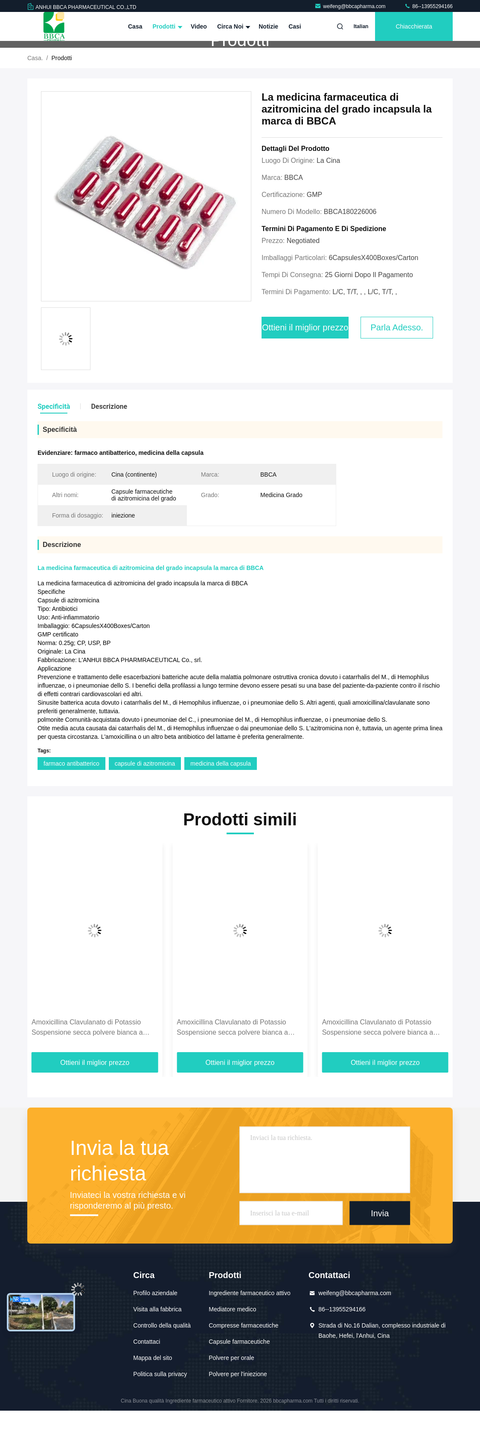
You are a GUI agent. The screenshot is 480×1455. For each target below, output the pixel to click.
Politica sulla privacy (160, 1418)
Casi (294, 26)
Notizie (268, 26)
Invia (380, 1257)
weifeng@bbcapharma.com (350, 6)
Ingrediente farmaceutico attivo (249, 1337)
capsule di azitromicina (145, 807)
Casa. (35, 102)
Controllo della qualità (162, 1369)
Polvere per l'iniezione (238, 1418)
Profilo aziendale (155, 1337)
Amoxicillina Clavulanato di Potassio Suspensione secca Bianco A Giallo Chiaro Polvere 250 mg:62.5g (86, 1072)
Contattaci (146, 1386)
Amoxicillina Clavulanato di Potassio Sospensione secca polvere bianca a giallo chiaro (232, 1072)
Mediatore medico (232, 1353)
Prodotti (166, 26)
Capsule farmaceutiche (239, 1386)
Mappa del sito (152, 1402)
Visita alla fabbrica (157, 1353)
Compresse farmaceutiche (243, 1369)
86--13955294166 (428, 6)
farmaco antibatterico (71, 807)
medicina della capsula (220, 807)
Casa (135, 26)
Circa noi (232, 26)
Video (199, 26)
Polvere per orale (231, 1402)
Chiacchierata (414, 26)
